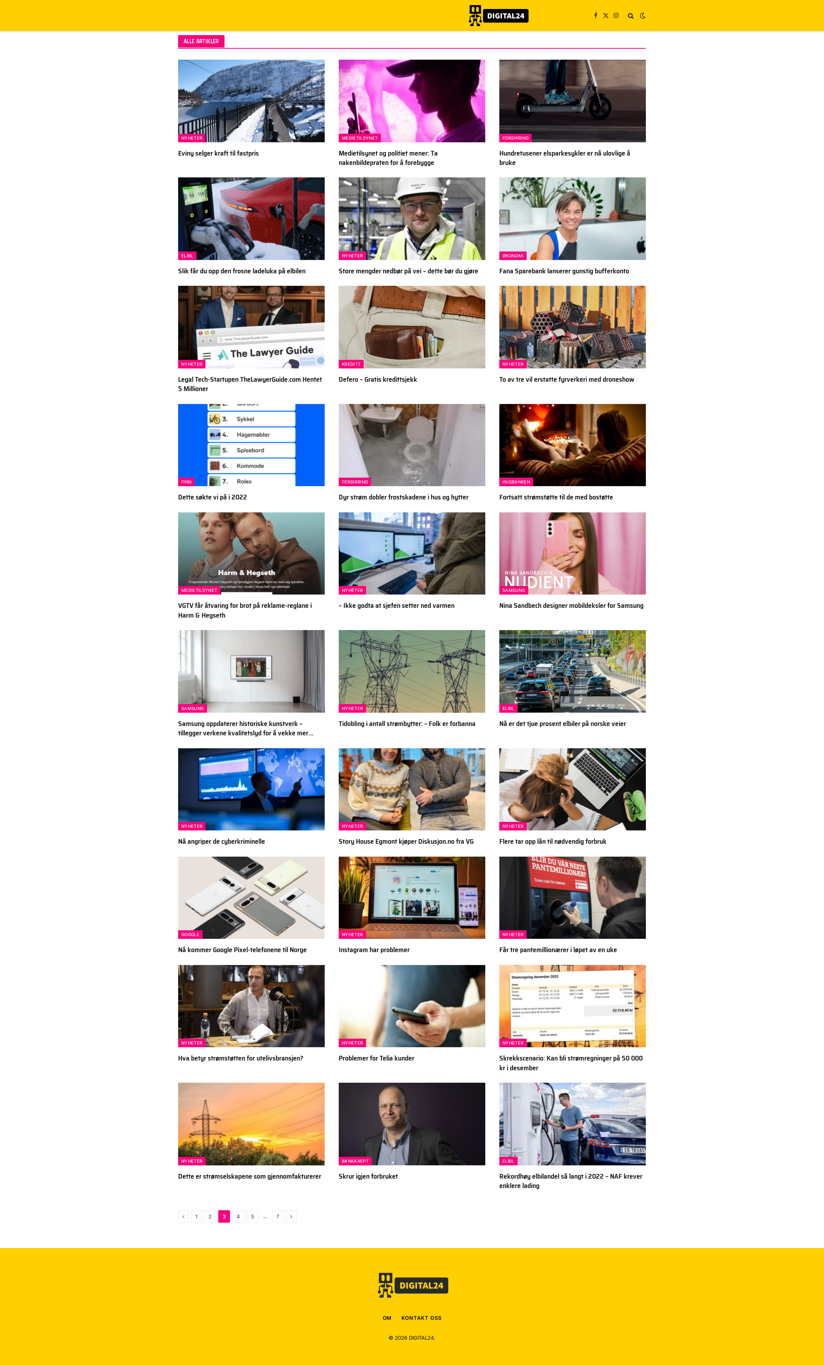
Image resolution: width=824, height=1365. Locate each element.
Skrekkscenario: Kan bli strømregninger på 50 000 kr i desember (571, 1063)
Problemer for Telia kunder (376, 1058)
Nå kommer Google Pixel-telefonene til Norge (242, 949)
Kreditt (351, 364)
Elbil (187, 255)
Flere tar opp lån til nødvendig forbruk (553, 841)
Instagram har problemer (374, 949)
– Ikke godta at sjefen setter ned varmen (396, 605)
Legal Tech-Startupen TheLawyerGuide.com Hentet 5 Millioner (250, 384)
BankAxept (355, 1161)
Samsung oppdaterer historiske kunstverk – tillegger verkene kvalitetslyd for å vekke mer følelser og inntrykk (243, 728)
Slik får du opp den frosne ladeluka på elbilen (242, 271)
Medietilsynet (360, 138)
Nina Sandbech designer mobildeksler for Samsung (571, 605)
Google (190, 934)
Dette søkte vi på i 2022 (212, 497)
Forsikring (515, 138)
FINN (186, 482)
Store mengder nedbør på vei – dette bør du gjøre (408, 271)
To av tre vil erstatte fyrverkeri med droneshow (566, 379)
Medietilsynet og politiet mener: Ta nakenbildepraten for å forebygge (388, 158)
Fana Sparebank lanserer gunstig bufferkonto (564, 271)
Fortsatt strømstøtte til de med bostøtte (556, 497)
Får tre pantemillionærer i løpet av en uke (558, 949)
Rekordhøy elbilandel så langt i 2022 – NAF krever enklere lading (570, 1181)
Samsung (513, 590)
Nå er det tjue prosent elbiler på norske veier (562, 723)
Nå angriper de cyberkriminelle (221, 841)
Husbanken (516, 482)
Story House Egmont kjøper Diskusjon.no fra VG (406, 841)
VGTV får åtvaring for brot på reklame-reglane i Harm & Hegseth (245, 610)
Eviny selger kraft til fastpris (218, 153)
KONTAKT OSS (421, 1318)
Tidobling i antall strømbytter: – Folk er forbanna (407, 723)
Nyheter (191, 138)
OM (387, 1318)
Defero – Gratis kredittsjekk (378, 379)
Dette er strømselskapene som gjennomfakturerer (249, 1176)
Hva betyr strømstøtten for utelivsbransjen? (240, 1058)
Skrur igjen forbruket (368, 1176)
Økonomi (512, 255)
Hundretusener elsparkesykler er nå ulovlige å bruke (564, 158)
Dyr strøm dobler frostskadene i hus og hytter (404, 497)
